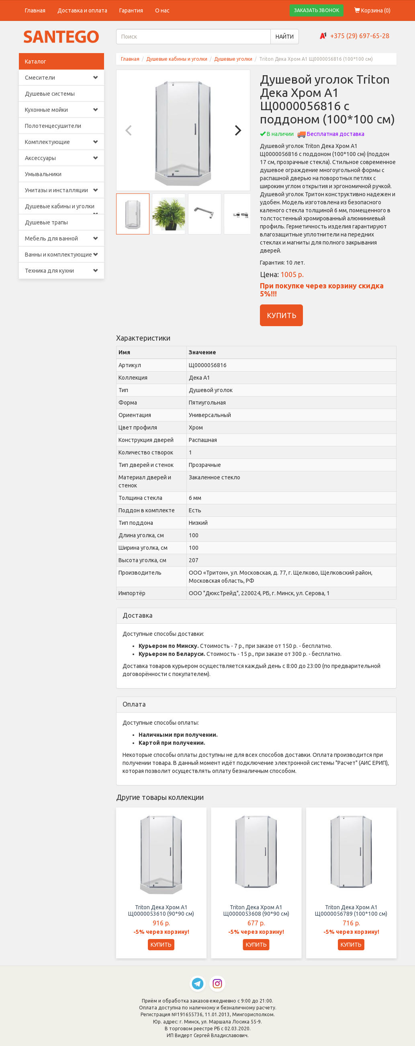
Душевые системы (50, 93)
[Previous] (129, 130)
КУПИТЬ (281, 315)
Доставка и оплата (82, 10)
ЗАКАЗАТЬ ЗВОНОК (316, 10)
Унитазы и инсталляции (61, 190)
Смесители (61, 77)
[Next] (237, 130)
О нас (162, 10)
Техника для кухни (61, 270)
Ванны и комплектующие (61, 254)
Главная (35, 10)
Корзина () (372, 10)
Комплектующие (61, 142)
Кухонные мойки (61, 109)
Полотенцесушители (53, 126)
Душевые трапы (46, 222)
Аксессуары (61, 158)
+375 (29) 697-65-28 (359, 35)
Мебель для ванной (61, 238)
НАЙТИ (285, 36)
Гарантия (131, 10)
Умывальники (43, 174)
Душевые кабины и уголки (61, 208)
